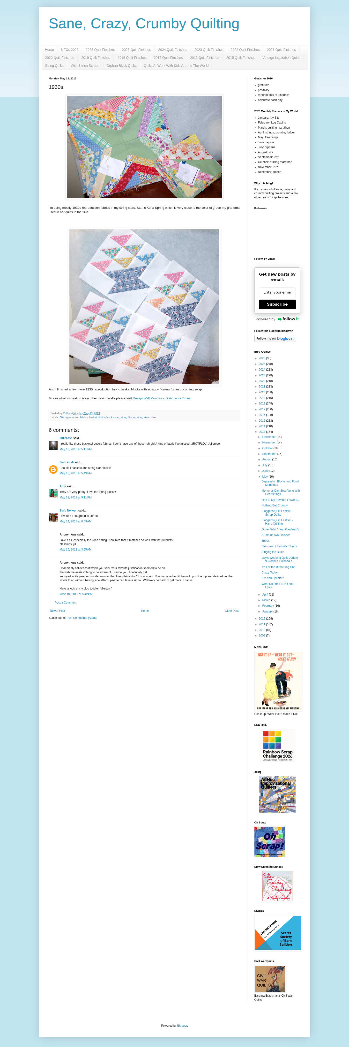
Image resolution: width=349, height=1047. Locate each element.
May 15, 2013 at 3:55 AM (76, 549)
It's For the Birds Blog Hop (278, 567)
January (267, 611)
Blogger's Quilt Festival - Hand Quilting (277, 522)
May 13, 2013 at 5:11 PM (76, 449)
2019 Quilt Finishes (95, 58)
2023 (262, 375)
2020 (262, 392)
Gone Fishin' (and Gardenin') (279, 529)
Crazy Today (269, 572)
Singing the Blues (272, 552)
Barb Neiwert (69, 510)
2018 (262, 403)
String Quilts (54, 66)
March (266, 600)
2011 (262, 624)
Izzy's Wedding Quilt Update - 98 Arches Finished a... (280, 559)
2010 (262, 630)
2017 (262, 409)
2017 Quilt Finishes (168, 58)
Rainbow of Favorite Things (279, 546)
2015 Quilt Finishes (240, 58)
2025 (262, 364)
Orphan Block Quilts (121, 66)
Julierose (66, 438)
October (267, 448)
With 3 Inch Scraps (85, 66)
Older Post (232, 611)
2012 (262, 618)
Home (49, 50)
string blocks (128, 417)
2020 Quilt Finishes (59, 58)
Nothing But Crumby (274, 505)
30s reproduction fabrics (74, 417)
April (265, 594)
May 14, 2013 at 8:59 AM (76, 521)
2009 (262, 635)
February (268, 605)
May (265, 476)
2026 (262, 358)
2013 (262, 432)
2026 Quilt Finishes (100, 50)
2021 (262, 386)
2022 (262, 381)
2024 (262, 369)
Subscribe (277, 304)
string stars (143, 417)
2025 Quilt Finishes (136, 50)
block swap (112, 417)
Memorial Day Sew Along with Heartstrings (280, 492)
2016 (262, 415)
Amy (63, 486)
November (269, 442)
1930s (265, 541)
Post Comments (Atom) (82, 618)
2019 (262, 398)
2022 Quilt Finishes (245, 50)
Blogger (182, 1025)
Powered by (277, 319)
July (265, 465)
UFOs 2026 (70, 50)
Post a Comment (65, 602)
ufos (153, 417)
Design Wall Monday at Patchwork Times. (163, 398)
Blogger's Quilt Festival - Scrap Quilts (277, 512)
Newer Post (57, 611)
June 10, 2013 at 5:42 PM (76, 594)
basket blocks (97, 417)
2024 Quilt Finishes (172, 50)
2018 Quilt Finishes (132, 58)
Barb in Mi (67, 462)
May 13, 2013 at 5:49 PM (76, 473)
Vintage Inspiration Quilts (281, 58)
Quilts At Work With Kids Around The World (176, 66)
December (269, 437)
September (269, 454)
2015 (262, 420)
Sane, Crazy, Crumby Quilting (144, 23)
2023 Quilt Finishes (208, 50)
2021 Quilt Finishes (281, 50)
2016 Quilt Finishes (204, 58)
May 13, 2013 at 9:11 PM (76, 497)
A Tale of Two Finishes (275, 535)
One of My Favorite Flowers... (280, 500)
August (267, 459)
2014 (262, 426)
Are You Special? (272, 578)
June (265, 471)
